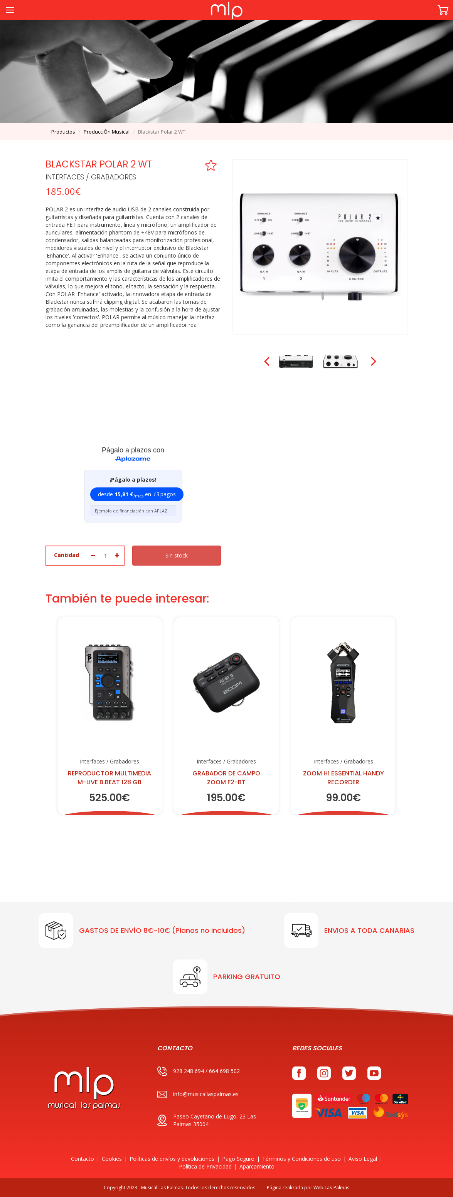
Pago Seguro (238, 1158)
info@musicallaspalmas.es (198, 1094)
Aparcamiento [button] (256, 1166)
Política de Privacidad (205, 1166)
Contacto (82, 1158)
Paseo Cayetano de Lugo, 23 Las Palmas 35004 (206, 1120)
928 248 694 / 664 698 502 (198, 1071)
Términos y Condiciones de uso (301, 1158)
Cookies (112, 1158)
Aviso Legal (363, 1158)
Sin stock (176, 555)
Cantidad (66, 555)
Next (373, 361)
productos (63, 131)
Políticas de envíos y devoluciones (172, 1158)
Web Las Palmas (331, 1187)
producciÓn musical (107, 131)
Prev (267, 361)
